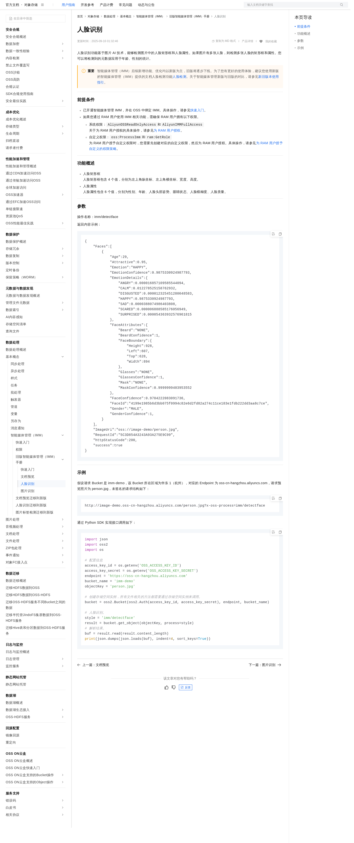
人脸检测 (179, 92)
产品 (62, 8)
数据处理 (109, 31)
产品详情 (247, 56)
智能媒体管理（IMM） (150, 31)
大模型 (49, 8)
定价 (103, 8)
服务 (140, 8)
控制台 (311, 7)
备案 (300, 7)
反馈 (186, 717)
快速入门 (197, 125)
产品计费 (106, 20)
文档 (290, 7)
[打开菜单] (7, 7)
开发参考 (87, 20)
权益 (91, 8)
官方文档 (12, 20)
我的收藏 (271, 56)
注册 (323, 7)
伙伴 (129, 8)
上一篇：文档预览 (93, 695)
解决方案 (76, 8)
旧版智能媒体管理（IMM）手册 (189, 31)
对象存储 (31, 20)
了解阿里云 (157, 8)
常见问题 (125, 20)
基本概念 (125, 31)
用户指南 (68, 20)
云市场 (116, 8)
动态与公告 (146, 20)
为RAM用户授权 (167, 146)
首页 (80, 31)
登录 (340, 7)
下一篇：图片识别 (265, 695)
